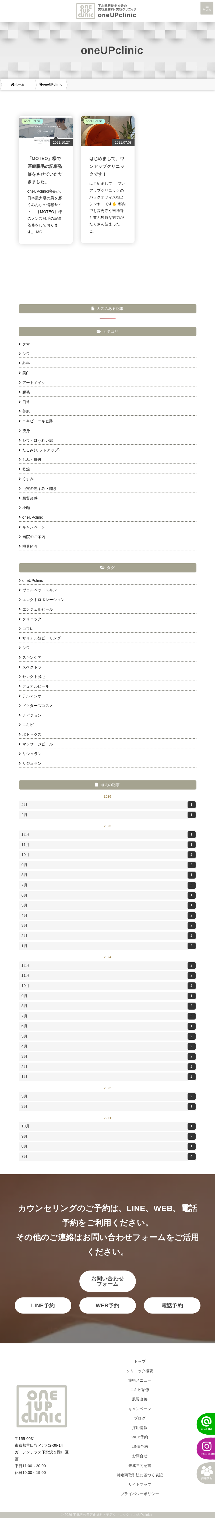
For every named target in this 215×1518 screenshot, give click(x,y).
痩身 (24, 431)
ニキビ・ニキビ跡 (36, 421)
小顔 (24, 507)
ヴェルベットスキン (38, 590)
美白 (24, 373)
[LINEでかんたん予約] (203, 1423)
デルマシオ (30, 696)
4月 (109, 804)
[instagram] (203, 1448)
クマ (24, 344)
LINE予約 (43, 1305)
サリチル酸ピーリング (40, 638)
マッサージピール (36, 744)
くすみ (26, 479)
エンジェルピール (36, 609)
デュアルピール (34, 686)
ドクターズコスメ (36, 705)
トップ (140, 1361)
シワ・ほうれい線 (36, 440)
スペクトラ (30, 667)
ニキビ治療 (140, 1390)
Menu (207, 8)
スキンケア (30, 657)
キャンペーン (32, 527)
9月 (109, 865)
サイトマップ (139, 1484)
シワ (24, 354)
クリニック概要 (139, 1371)
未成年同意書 (139, 1465)
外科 (24, 363)
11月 (109, 844)
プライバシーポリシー (140, 1494)
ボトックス (30, 734)
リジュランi (31, 763)
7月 (109, 885)
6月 (109, 895)
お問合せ (139, 1456)
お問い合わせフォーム (107, 1281)
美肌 (24, 411)
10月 (109, 854)
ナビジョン (30, 715)
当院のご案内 (32, 537)
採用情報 (139, 1427)
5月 (109, 905)
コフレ (26, 629)
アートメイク (32, 382)
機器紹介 (28, 546)
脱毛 (24, 392)
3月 (109, 925)
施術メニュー (139, 1380)
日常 (24, 402)
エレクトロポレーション (42, 599)
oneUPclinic (31, 517)
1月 (109, 946)
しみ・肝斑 (30, 459)
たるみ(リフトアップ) (39, 450)
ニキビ (26, 725)
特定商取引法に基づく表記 (140, 1475)
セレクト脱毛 (32, 676)
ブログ (140, 1418)
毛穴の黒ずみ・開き (38, 488)
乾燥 (24, 469)
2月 (109, 815)
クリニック (30, 619)
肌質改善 (28, 498)
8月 (109, 875)
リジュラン (30, 754)
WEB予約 (107, 1305)
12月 (109, 834)
